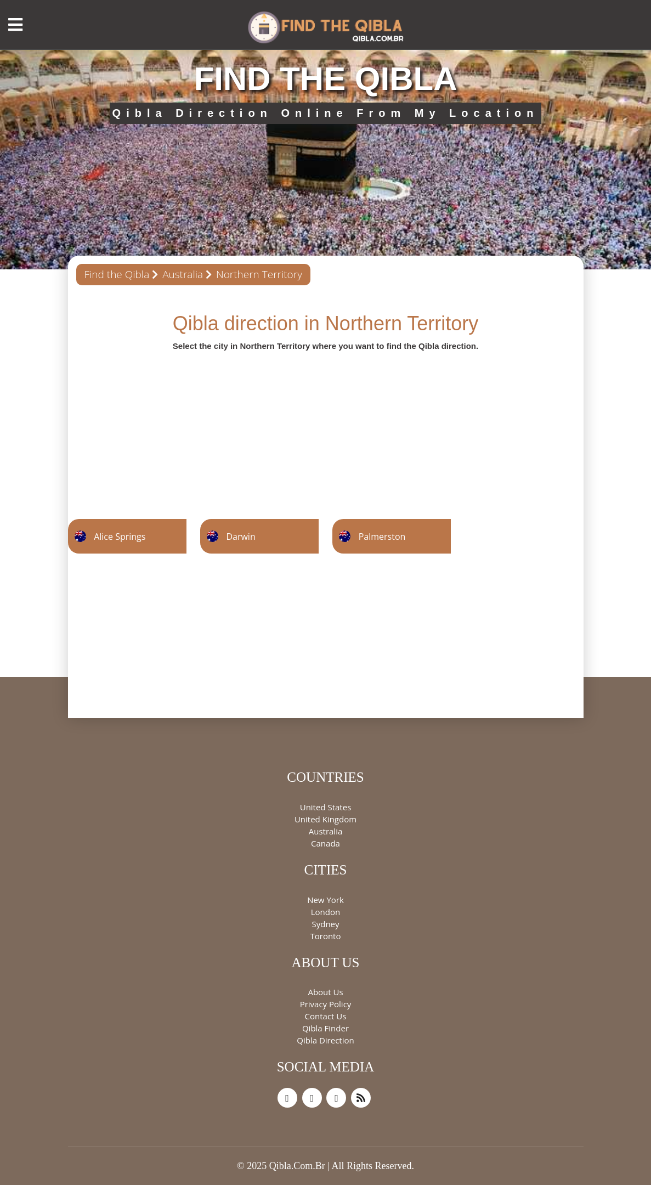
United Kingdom (325, 819)
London (325, 911)
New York (325, 899)
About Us (325, 991)
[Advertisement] (325, 428)
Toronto (325, 935)
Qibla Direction (325, 1040)
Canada (325, 843)
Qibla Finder (325, 1028)
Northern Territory (259, 274)
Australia (182, 274)
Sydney (325, 923)
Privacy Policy (326, 1003)
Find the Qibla (117, 274)
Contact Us (326, 1016)
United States (326, 807)
